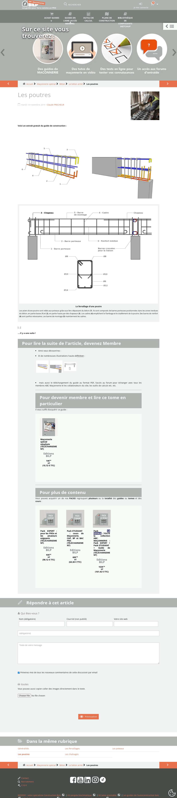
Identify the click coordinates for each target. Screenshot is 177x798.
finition (80, 355)
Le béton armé (76, 84)
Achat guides (52, 15)
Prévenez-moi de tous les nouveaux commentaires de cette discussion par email (58, 672)
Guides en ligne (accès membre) (70, 17)
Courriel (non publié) (77, 619)
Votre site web (121, 619)
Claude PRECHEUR (55, 104)
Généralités (23, 748)
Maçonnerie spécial (46, 84)
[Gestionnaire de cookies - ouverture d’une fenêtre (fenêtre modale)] (172, 793)
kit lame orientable (107, 795)
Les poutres (24, 754)
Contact (23, 778)
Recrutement (26, 781)
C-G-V (22, 785)
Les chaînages (72, 754)
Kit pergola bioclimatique (80, 795)
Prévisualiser (91, 716)
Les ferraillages (72, 748)
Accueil (29, 84)
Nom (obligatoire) (27, 619)
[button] (170, 26)
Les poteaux (118, 748)
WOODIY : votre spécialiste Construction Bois (39, 795)
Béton (62, 84)
